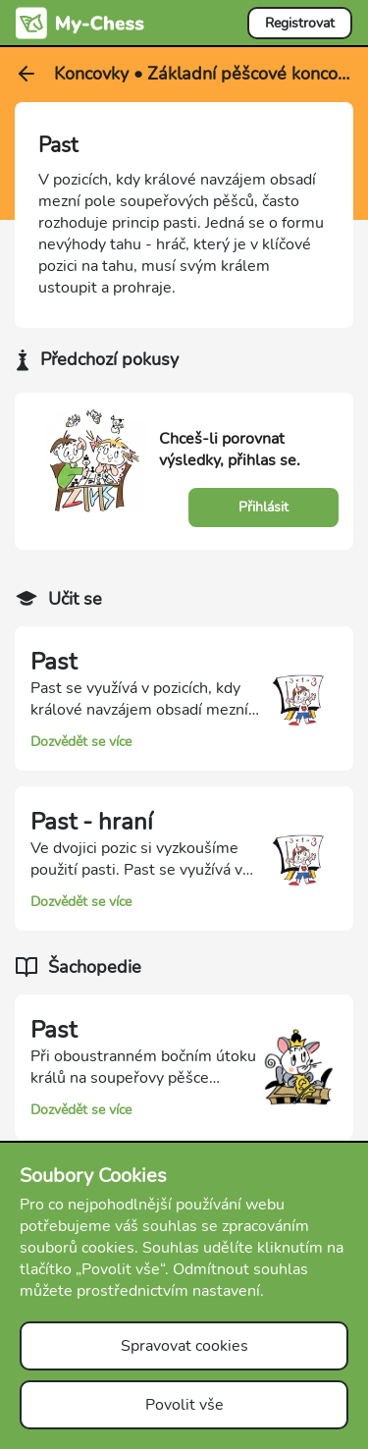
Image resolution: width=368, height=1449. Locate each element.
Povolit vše (184, 1405)
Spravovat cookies (184, 1346)
